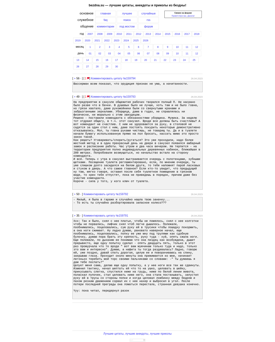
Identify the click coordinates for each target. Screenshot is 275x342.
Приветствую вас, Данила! (183, 16)
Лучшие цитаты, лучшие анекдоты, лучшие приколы (137, 333)
